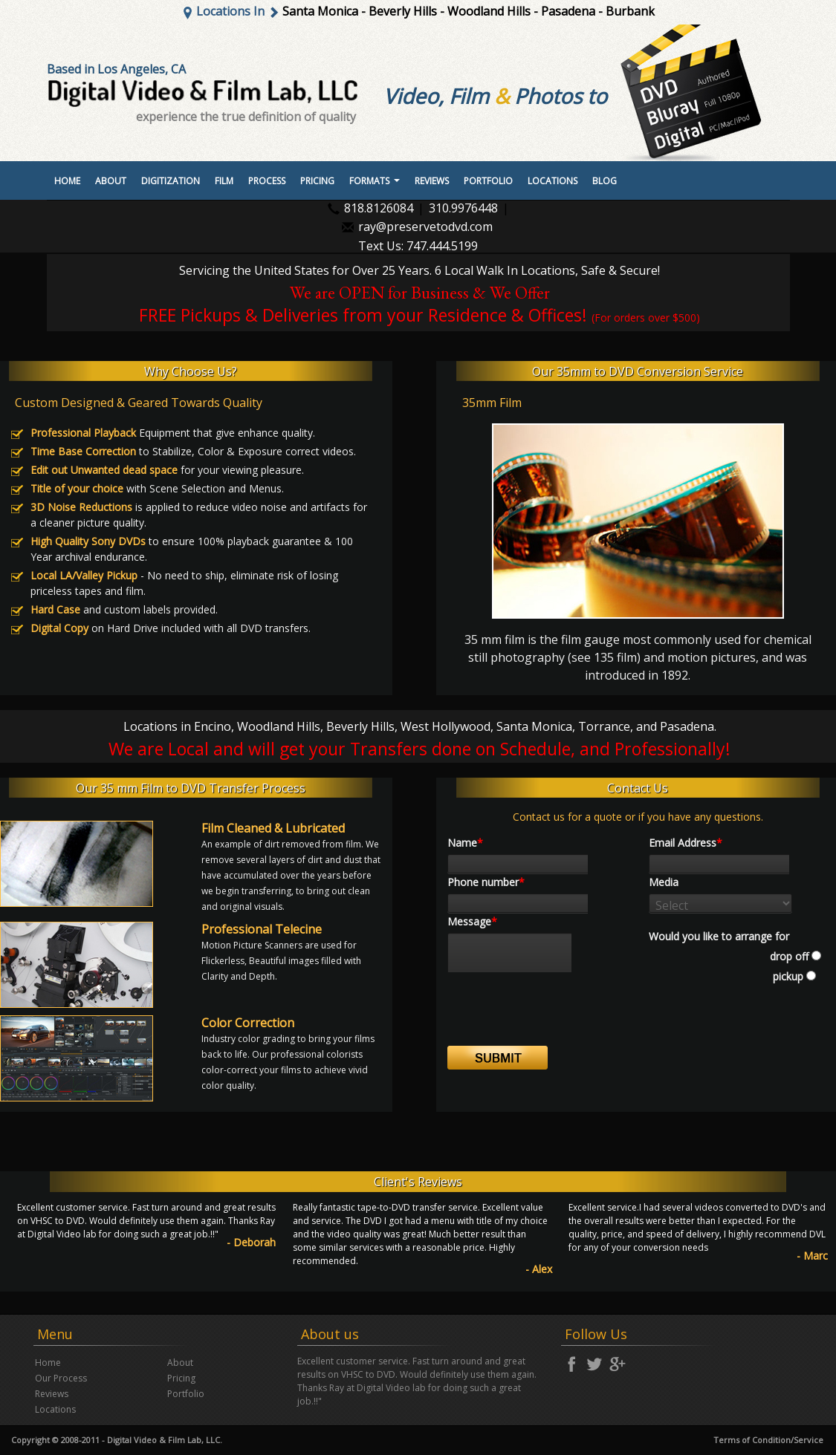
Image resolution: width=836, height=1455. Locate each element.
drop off (789, 956)
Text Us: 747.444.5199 (418, 246)
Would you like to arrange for (719, 936)
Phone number (486, 882)
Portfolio (185, 1393)
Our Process (61, 1378)
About (110, 181)
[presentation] (560, 1017)
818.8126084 (378, 208)
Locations (552, 181)
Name (465, 843)
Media (663, 882)
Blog (604, 181)
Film (224, 181)
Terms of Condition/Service (768, 1439)
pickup (786, 976)
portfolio (488, 181)
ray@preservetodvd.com (425, 226)
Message (472, 921)
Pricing (317, 181)
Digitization (170, 181)
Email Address (685, 843)
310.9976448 (463, 208)
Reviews (432, 181)
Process (266, 181)
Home (67, 181)
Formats (376, 185)
